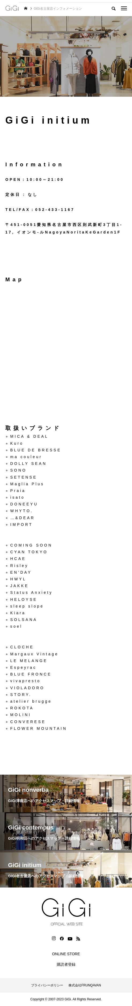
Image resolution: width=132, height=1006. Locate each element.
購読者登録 (66, 964)
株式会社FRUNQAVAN (85, 985)
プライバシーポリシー (47, 985)
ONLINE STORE (66, 954)
